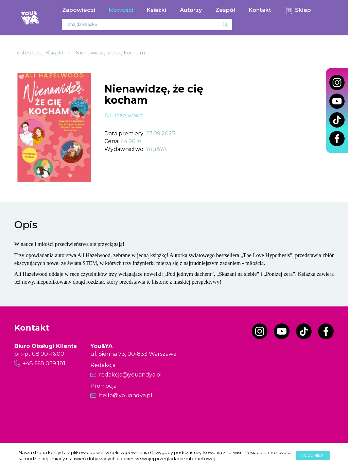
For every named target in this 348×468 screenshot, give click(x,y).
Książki (156, 10)
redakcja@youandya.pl (130, 374)
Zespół (225, 10)
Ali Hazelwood (123, 115)
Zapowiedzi (78, 10)
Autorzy (191, 10)
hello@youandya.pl (125, 395)
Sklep (303, 10)
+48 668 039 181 (44, 363)
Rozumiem (313, 455)
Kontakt (260, 10)
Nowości (121, 10)
